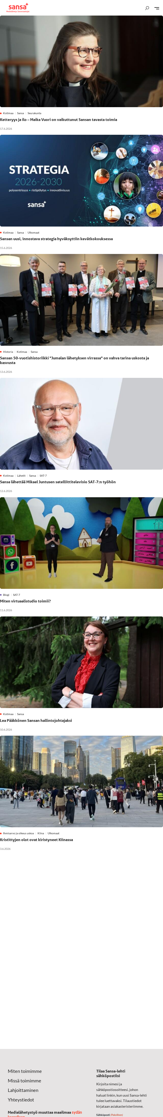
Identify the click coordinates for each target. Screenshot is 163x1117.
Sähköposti (109, 1115)
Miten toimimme (25, 1071)
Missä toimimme (24, 1080)
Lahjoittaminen (23, 1090)
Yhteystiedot (21, 1099)
